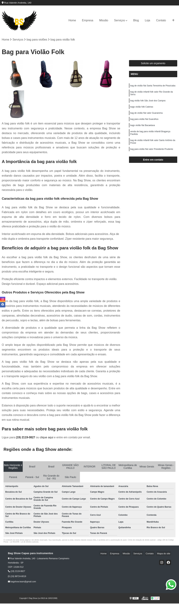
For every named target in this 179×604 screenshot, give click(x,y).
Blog (136, 20)
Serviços (119, 20)
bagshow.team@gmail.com (22, 582)
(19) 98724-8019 (17, 577)
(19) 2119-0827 (26, 437)
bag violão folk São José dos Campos (148, 103)
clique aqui (46, 437)
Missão (103, 20)
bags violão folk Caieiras (141, 110)
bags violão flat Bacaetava (142, 130)
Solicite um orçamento (153, 63)
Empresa (87, 20)
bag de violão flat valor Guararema (146, 116)
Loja (147, 20)
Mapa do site (164, 554)
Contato (161, 20)
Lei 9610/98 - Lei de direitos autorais (24, 542)
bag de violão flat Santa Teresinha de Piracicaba (152, 86)
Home (72, 20)
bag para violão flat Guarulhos (144, 123)
